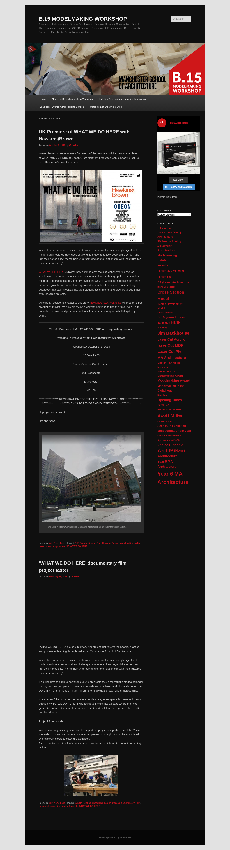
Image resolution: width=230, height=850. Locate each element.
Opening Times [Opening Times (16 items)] (169, 400)
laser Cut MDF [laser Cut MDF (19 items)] (170, 345)
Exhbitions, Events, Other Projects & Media (62, 107)
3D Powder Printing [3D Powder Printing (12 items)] (169, 241)
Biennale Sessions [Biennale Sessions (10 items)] (167, 287)
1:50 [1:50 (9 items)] (164, 228)
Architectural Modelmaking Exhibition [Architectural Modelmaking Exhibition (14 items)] (167, 255)
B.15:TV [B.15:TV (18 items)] (164, 277)
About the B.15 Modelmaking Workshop (72, 99)
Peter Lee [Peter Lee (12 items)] (163, 405)
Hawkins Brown (110, 543)
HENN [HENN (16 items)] (176, 322)
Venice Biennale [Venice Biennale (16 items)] (170, 445)
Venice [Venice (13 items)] (175, 440)
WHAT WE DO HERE (52, 271)
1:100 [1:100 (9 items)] (169, 228)
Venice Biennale (70, 806)
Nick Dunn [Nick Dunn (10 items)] (162, 395)
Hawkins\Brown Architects (105, 302)
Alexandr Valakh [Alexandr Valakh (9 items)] (164, 246)
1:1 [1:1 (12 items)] (159, 228)
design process (112, 803)
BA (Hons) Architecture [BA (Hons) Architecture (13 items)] (173, 282)
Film (99, 543)
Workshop (74, 145)
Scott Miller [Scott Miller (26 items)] (170, 415)
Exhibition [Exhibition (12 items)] (163, 322)
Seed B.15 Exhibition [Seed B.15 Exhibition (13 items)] (171, 425)
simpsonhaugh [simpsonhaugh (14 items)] (168, 430)
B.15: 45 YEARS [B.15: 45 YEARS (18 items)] (171, 271)
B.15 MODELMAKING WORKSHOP (83, 19)
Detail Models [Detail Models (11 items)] (165, 312)
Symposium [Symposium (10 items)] (163, 440)
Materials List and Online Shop (106, 107)
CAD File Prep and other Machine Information (122, 99)
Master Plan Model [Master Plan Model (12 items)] (168, 362)
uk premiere (59, 546)
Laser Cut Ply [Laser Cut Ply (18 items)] (169, 351)
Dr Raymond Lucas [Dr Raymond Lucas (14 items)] (171, 317)
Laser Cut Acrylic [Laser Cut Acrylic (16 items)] (171, 339)
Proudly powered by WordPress (115, 837)
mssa (41, 546)
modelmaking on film (130, 543)
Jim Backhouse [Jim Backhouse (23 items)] (173, 333)
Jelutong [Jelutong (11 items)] (162, 327)
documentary (128, 803)
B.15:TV (79, 803)
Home (43, 99)
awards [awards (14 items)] (162, 265)
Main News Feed (56, 543)
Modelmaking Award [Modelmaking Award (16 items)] (173, 380)
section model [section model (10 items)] (164, 421)
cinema (91, 543)
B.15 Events (81, 543)
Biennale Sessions (93, 803)
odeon (48, 546)
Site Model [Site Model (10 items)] (185, 431)
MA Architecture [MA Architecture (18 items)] (171, 357)
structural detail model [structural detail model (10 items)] (169, 435)
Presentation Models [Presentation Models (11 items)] (169, 409)
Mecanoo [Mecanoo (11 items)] (162, 367)
